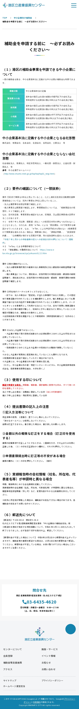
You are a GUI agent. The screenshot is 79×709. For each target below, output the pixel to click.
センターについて (12, 649)
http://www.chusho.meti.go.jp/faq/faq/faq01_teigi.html (29, 174)
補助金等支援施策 (12, 662)
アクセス (7, 669)
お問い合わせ (49, 669)
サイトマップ (9, 680)
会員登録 (8, 655)
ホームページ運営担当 (14, 686)
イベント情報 (49, 655)
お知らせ (46, 662)
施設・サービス (50, 649)
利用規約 (37, 702)
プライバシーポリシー (52, 680)
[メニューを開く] (74, 5)
